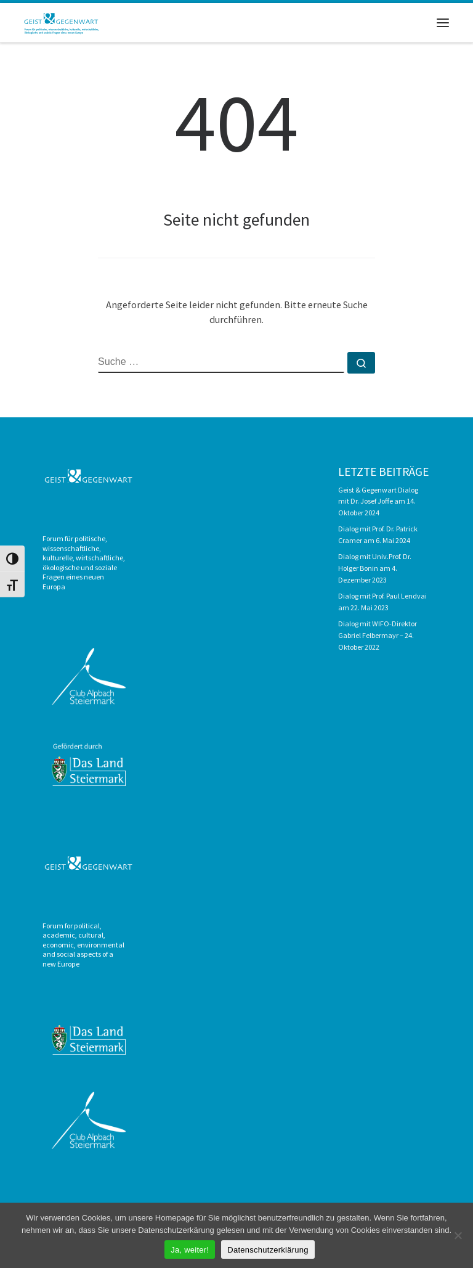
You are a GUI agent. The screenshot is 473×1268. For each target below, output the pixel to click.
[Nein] (457, 1235)
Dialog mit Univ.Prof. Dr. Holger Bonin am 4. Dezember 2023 (374, 568)
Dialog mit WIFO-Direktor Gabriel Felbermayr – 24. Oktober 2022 (377, 635)
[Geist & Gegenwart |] (62, 21)
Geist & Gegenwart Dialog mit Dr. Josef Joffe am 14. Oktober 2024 (378, 501)
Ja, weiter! (190, 1249)
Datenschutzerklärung (267, 1249)
